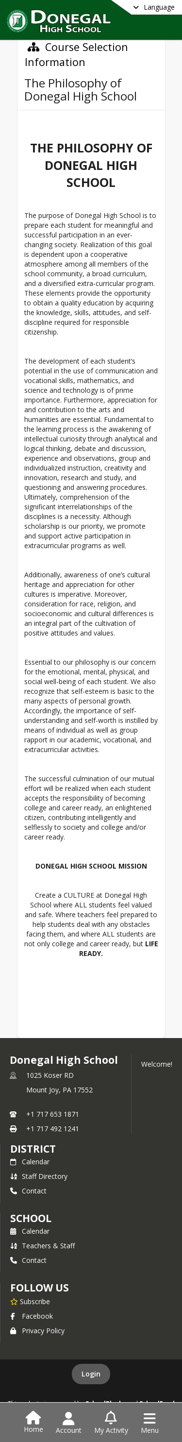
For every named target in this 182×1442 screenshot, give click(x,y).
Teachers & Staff (42, 1245)
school (30, 1218)
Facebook (31, 1316)
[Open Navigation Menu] (150, 1423)
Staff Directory (38, 1176)
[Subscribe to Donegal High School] (30, 1301)
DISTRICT (33, 1149)
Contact (28, 1190)
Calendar (30, 1161)
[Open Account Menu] (69, 1423)
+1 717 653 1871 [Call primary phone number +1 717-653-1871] (52, 1114)
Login (91, 1373)
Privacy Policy (37, 1330)
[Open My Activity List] (111, 1423)
